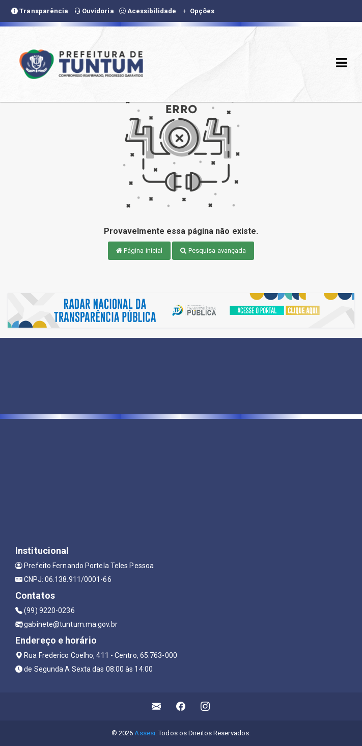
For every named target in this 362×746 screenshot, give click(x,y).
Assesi (144, 733)
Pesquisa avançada (213, 250)
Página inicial (139, 250)
